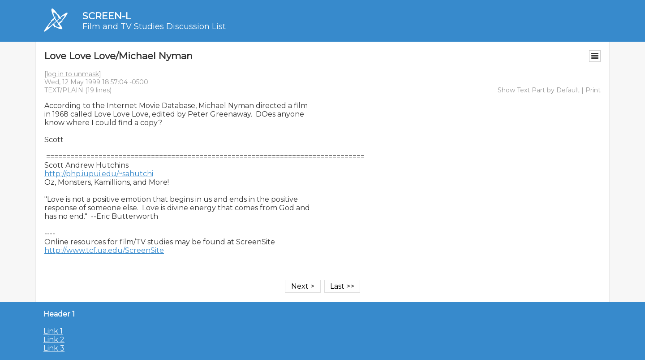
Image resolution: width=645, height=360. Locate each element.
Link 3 (53, 348)
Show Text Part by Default (539, 90)
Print (593, 90)
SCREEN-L (106, 16)
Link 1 (53, 331)
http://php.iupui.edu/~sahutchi (98, 173)
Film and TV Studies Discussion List (154, 26)
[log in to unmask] (72, 74)
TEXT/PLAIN (63, 90)
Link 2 (53, 339)
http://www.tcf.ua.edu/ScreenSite (104, 250)
